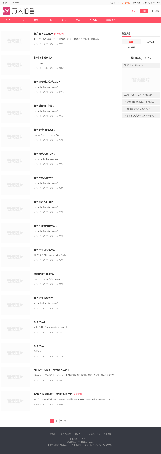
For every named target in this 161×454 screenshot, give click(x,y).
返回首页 (107, 434)
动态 (78, 19)
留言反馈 (156, 3)
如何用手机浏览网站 (44, 249)
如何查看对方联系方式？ (47, 81)
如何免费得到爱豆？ (44, 129)
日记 (118, 3)
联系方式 (53, 434)
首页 (7, 19)
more (148, 57)
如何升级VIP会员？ (44, 105)
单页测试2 (39, 321)
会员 (21, 19)
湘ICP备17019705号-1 (104, 445)
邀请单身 (136, 3)
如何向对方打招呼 (43, 201)
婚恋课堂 (126, 3)
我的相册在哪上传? (44, 273)
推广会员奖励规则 (43, 33)
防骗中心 (146, 3)
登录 (133, 11)
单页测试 (39, 345)
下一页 (63, 421)
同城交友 (78, 434)
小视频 (93, 19)
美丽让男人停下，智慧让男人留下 (52, 369)
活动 (36, 19)
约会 (64, 19)
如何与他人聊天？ (43, 177)
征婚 (50, 19)
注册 (144, 11)
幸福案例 (111, 19)
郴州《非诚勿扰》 (43, 57)
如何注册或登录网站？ (46, 225)
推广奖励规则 (66, 434)
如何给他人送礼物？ (44, 153)
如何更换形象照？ (43, 297)
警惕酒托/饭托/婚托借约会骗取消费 (53, 393)
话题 (111, 3)
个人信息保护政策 (92, 434)
